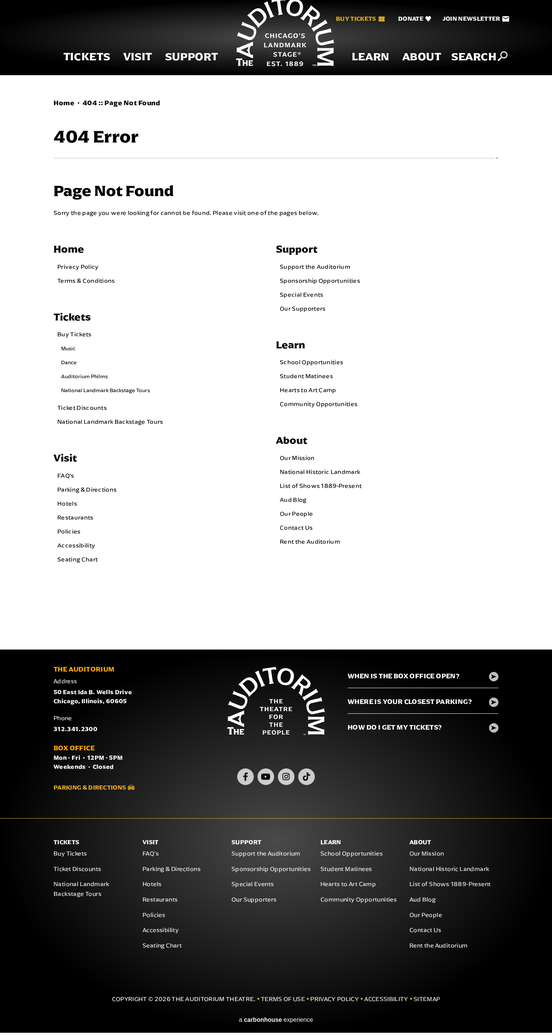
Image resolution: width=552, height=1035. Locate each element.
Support (182, 67)
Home (64, 103)
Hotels (67, 505)
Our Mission (297, 459)
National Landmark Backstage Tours (105, 391)
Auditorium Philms (84, 377)
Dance (69, 363)
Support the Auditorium (315, 267)
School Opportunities (311, 363)
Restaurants (75, 519)
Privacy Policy (77, 267)
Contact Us (296, 529)
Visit (128, 67)
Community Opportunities (318, 405)
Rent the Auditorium (310, 543)
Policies (69, 533)
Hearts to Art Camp (308, 391)
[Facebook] (245, 778)
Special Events (301, 295)
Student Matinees (306, 377)
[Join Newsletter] (467, 18)
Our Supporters (302, 309)
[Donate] (405, 18)
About (412, 67)
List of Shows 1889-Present (321, 487)
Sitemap (427, 1001)
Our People (296, 515)
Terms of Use (283, 1001)
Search (465, 67)
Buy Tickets (351, 18)
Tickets (77, 67)
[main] (276, 368)
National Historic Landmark (320, 473)
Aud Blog (293, 501)
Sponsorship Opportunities (320, 281)
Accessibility (76, 547)
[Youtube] (266, 778)
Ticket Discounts (82, 409)
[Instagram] (286, 778)
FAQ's (65, 477)
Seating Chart (77, 561)
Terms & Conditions (86, 281)
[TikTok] (306, 778)
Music (68, 350)
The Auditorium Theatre (276, 42)
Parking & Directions (87, 491)
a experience (276, 1022)
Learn (361, 67)
